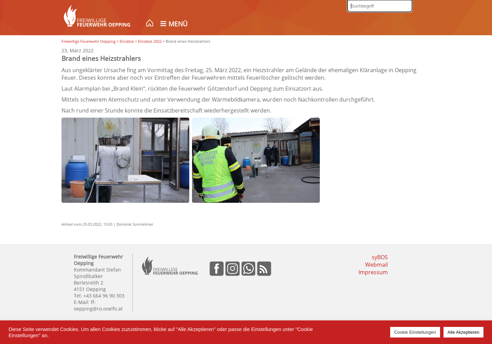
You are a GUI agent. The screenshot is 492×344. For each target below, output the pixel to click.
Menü (178, 23)
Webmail (376, 264)
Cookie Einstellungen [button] (415, 332)
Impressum (373, 272)
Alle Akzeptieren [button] (463, 332)
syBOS (380, 257)
